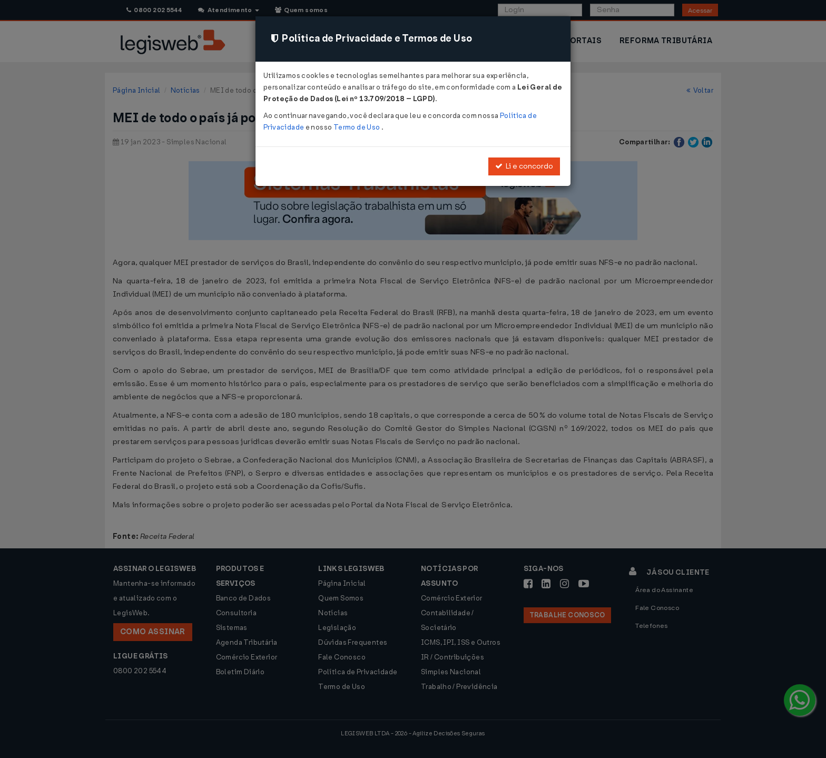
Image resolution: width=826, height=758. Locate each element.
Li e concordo (524, 166)
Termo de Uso (357, 127)
